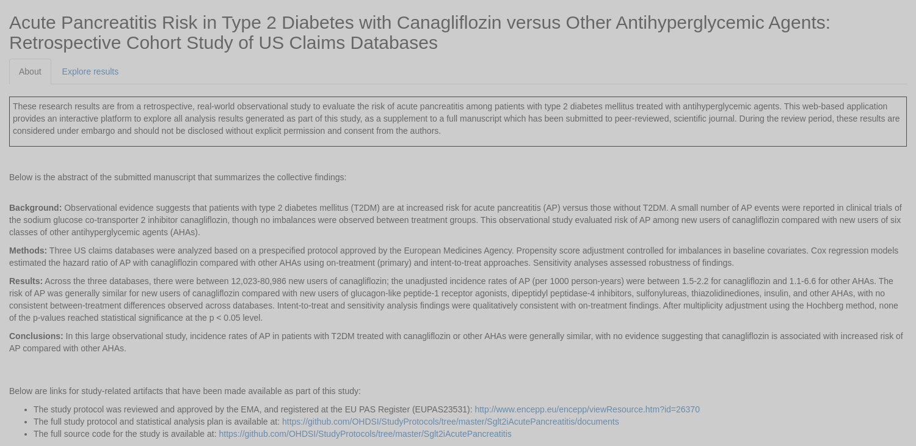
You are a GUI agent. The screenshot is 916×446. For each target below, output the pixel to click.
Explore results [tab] (90, 71)
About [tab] (30, 71)
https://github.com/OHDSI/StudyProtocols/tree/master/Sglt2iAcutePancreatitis (365, 434)
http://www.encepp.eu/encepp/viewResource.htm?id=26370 (587, 409)
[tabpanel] (458, 262)
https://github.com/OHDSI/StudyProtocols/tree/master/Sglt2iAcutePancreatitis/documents (450, 421)
